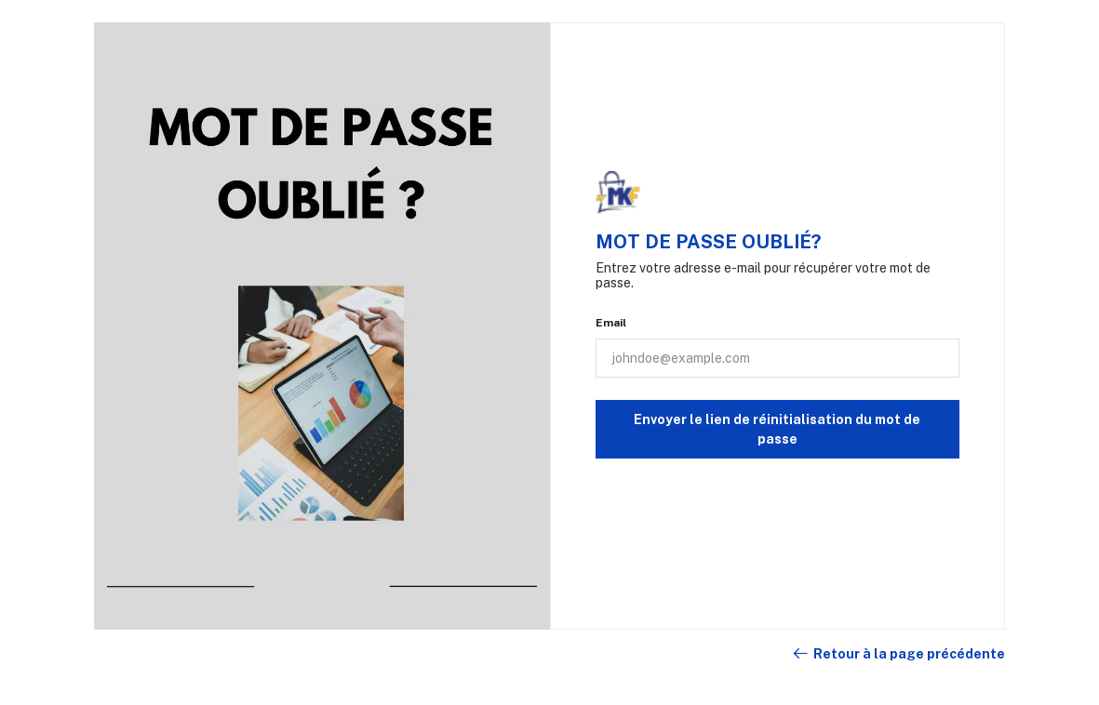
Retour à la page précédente (898, 654)
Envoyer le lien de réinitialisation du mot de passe (777, 429)
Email (611, 322)
